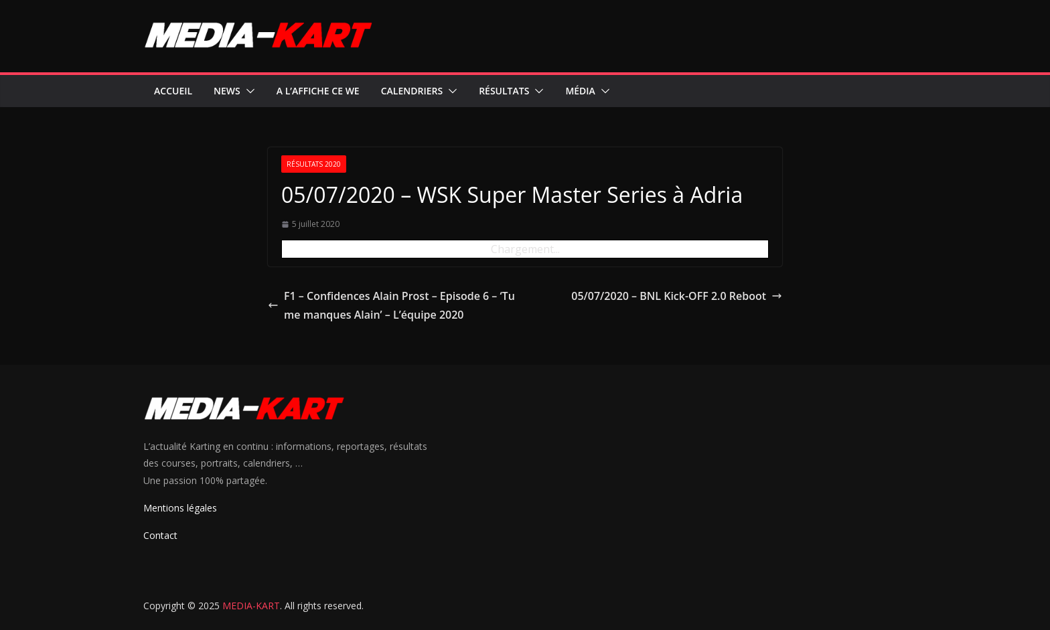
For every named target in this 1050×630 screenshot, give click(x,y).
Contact (160, 535)
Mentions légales (180, 507)
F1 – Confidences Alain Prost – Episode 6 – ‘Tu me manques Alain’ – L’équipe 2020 (391, 306)
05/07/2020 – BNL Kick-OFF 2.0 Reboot (676, 296)
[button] (247, 91)
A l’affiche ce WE (318, 90)
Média (580, 90)
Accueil (173, 90)
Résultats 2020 (314, 164)
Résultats (504, 90)
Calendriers (412, 90)
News (227, 90)
